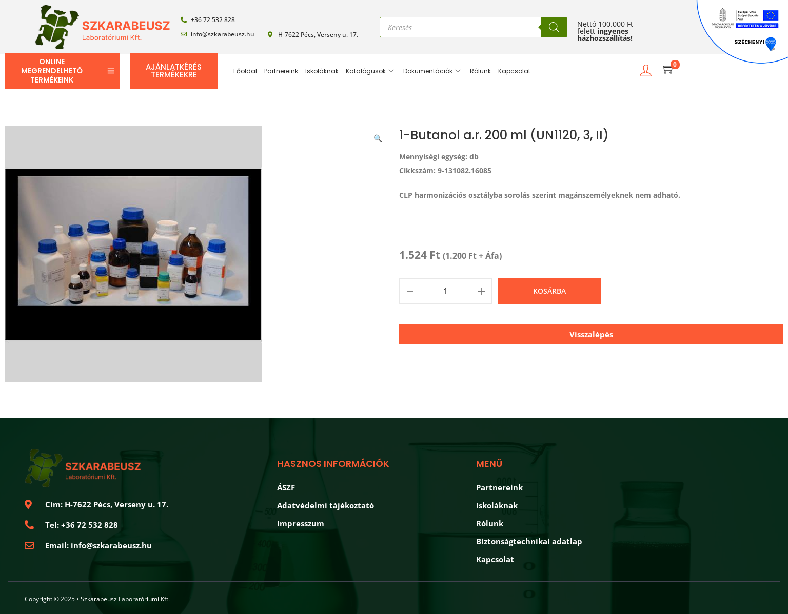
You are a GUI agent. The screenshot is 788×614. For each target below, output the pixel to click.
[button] (378, 136)
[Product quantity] (445, 291)
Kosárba (549, 291)
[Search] (554, 27)
